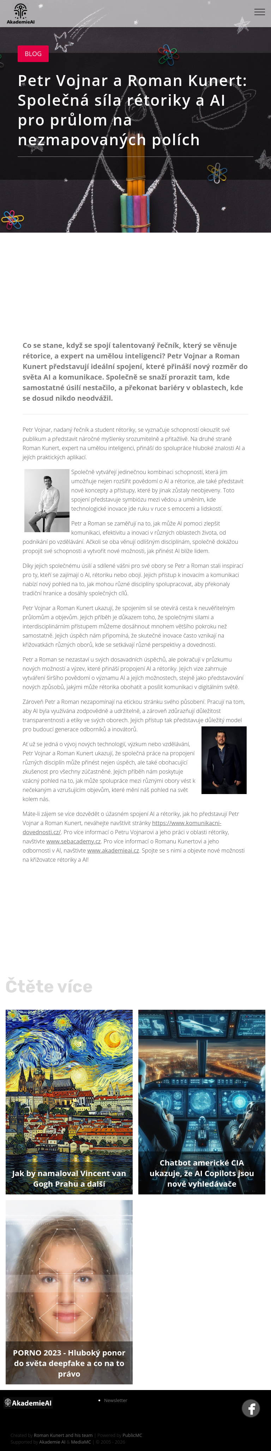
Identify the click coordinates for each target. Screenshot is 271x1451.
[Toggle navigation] (259, 11)
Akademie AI (52, 1442)
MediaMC (81, 1442)
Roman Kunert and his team (64, 1435)
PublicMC (132, 1435)
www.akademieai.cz (113, 850)
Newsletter (115, 1400)
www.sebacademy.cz (73, 841)
